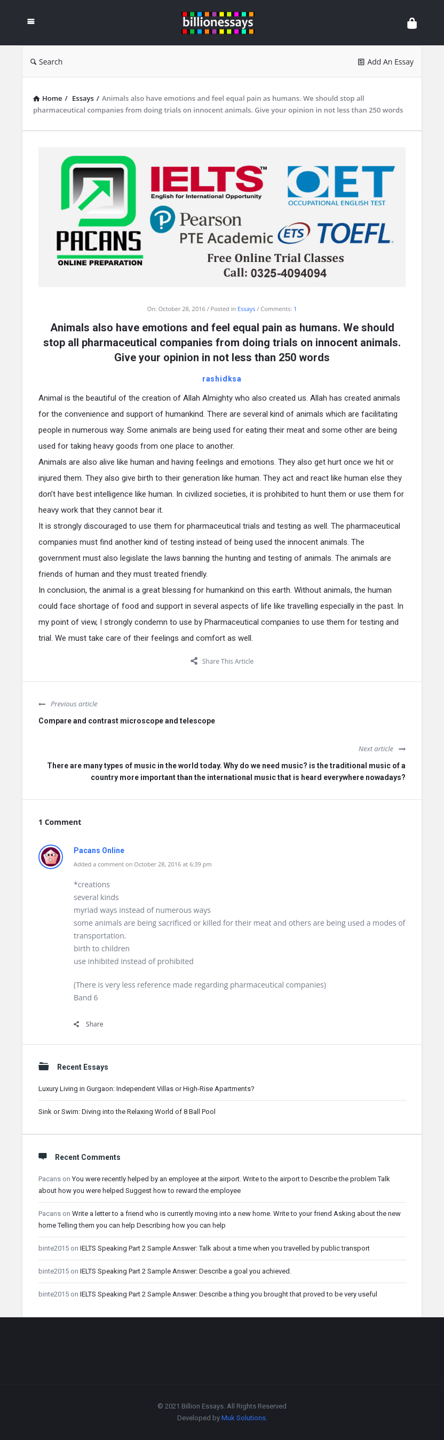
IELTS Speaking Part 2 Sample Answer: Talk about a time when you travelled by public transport (225, 1248)
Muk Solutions (243, 1418)
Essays (246, 309)
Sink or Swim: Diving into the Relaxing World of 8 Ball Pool (127, 1112)
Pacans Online (99, 850)
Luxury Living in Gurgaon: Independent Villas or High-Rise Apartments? (146, 1089)
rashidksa (222, 379)
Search (46, 62)
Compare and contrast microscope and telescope (126, 721)
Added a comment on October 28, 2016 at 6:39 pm (143, 864)
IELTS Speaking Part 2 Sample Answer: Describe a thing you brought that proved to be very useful (228, 1294)
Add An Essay (386, 62)
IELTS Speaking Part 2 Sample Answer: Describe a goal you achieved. (185, 1271)
